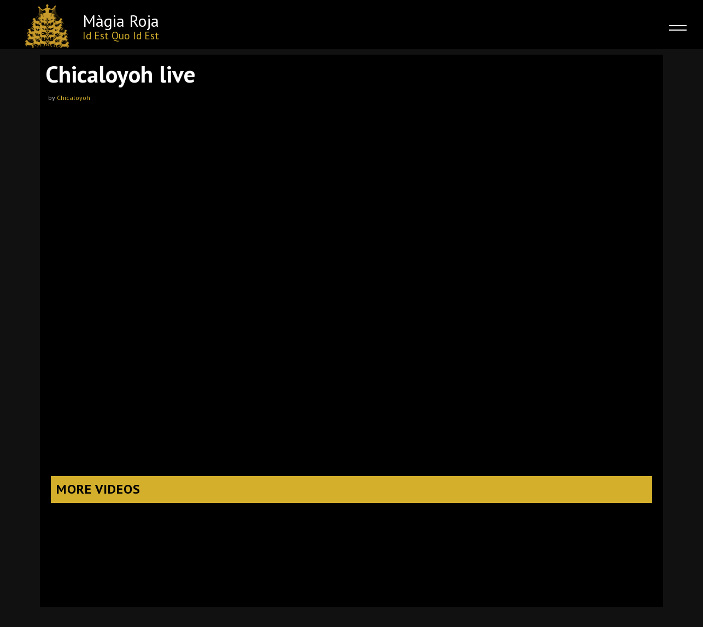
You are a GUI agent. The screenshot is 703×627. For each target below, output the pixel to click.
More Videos (98, 488)
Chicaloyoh (73, 97)
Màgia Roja (121, 20)
